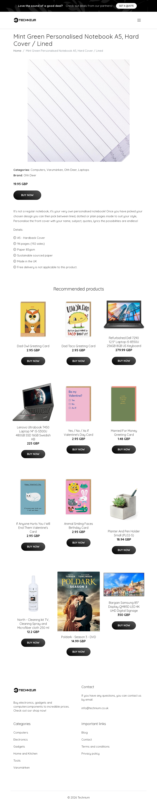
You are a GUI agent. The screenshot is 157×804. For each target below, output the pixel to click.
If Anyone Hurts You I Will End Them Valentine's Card (33, 528)
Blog (84, 732)
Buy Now (27, 195)
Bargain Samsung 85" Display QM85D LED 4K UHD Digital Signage (124, 607)
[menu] (139, 20)
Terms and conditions (95, 746)
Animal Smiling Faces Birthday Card (78, 526)
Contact (86, 739)
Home (17, 50)
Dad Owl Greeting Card (33, 346)
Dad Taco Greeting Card (78, 346)
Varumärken (55, 170)
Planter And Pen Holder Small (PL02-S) (124, 533)
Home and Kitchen (25, 753)
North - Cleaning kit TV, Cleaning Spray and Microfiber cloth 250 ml (33, 624)
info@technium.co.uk (94, 708)
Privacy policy (90, 753)
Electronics (20, 739)
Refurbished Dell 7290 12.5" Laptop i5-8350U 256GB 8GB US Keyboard (124, 342)
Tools (17, 760)
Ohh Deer (70, 170)
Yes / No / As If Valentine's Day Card (78, 433)
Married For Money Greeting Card (124, 433)
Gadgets (19, 746)
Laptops (83, 170)
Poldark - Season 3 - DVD (78, 637)
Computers (38, 170)
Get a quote (126, 5)
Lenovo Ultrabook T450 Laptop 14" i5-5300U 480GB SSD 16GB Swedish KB (33, 433)
